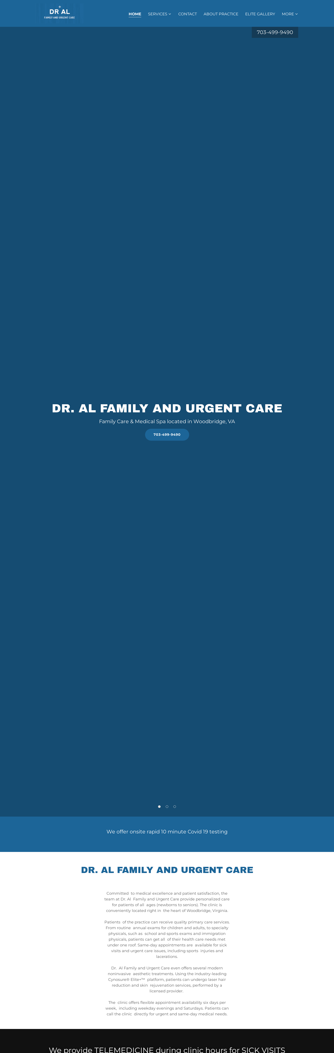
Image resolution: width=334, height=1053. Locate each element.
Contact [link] (187, 14)
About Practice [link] (221, 14)
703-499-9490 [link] (275, 32)
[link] (60, 13)
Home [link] (135, 14)
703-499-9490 (167, 435)
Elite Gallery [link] (260, 14)
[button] (159, 14)
